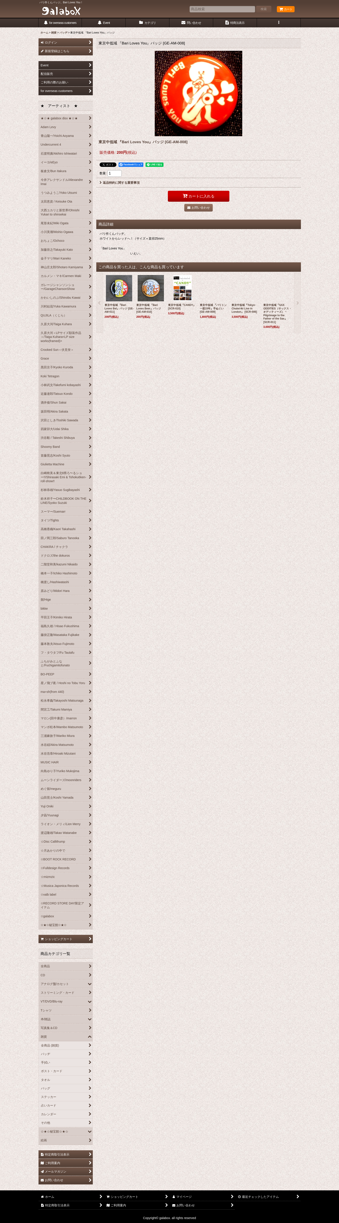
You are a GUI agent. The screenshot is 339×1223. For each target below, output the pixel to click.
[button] (279, 22)
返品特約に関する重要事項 (120, 182)
